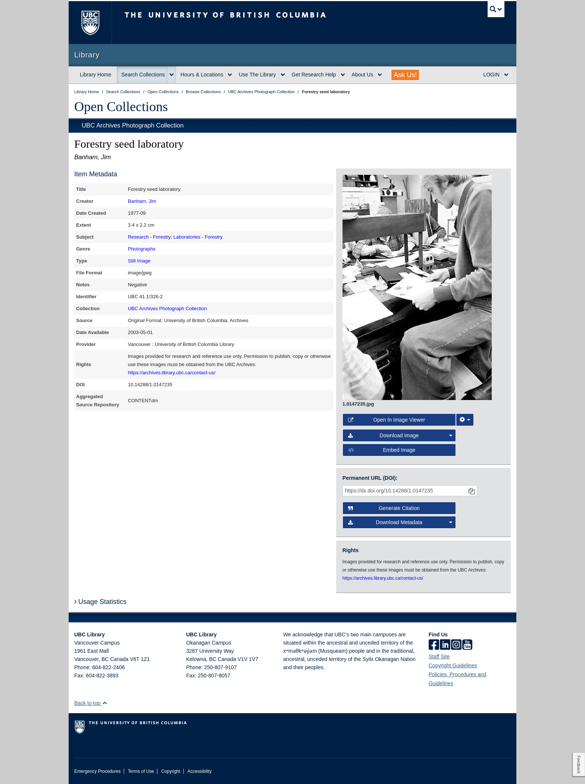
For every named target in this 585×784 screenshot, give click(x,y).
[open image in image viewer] (417, 287)
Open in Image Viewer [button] (386, 420)
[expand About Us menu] (379, 75)
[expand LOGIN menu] (506, 75)
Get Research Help (314, 75)
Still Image (139, 261)
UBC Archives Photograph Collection (133, 125)
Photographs (142, 249)
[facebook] (434, 645)
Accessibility (199, 771)
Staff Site (439, 656)
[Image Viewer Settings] (465, 419)
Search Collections (143, 75)
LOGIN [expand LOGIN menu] (491, 75)
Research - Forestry (149, 237)
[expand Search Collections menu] (171, 75)
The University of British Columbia (90, 22)
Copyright (170, 771)
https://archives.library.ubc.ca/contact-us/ (172, 372)
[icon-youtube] (467, 645)
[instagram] (456, 645)
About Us (362, 75)
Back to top (90, 703)
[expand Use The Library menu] (282, 75)
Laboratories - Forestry (198, 237)
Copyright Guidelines (453, 665)
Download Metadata (400, 522)
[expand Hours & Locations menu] (229, 75)
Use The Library (257, 75)
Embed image (382, 450)
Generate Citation (384, 508)
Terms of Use (141, 771)
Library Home (95, 75)
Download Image (400, 435)
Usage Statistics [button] (100, 601)
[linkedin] (445, 645)
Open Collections (121, 106)
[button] (104, 703)
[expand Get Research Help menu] (342, 75)
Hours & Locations (202, 75)
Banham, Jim (142, 201)
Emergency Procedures (97, 771)
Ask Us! (405, 75)
